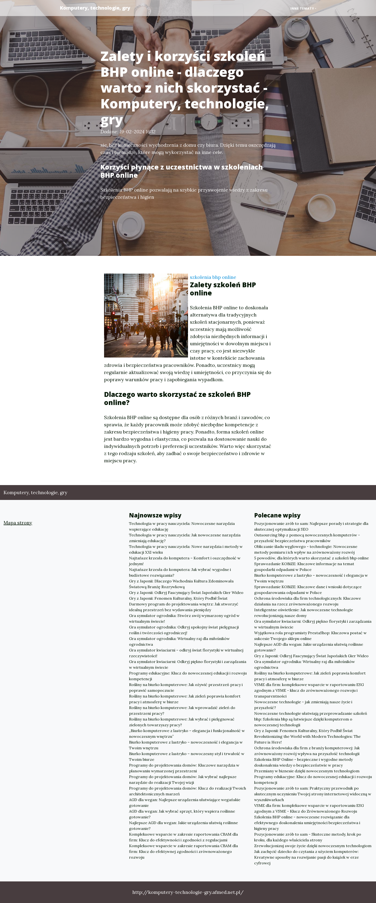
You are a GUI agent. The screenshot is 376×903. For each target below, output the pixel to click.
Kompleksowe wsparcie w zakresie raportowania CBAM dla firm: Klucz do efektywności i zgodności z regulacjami (183, 837)
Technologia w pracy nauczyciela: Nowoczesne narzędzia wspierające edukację (182, 526)
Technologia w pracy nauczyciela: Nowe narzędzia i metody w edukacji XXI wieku (186, 549)
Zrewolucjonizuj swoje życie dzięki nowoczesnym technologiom (312, 845)
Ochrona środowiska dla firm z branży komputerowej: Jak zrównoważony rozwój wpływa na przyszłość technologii (307, 750)
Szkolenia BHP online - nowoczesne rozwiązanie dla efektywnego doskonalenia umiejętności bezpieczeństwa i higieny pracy (307, 823)
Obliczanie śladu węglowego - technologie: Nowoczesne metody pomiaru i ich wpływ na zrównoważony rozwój (305, 549)
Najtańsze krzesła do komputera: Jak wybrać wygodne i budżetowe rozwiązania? (180, 572)
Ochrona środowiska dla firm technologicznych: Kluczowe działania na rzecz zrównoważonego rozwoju (307, 601)
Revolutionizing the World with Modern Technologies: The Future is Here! (307, 739)
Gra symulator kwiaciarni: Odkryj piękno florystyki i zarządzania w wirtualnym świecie (187, 664)
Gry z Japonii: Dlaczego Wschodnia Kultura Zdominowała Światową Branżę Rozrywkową (181, 584)
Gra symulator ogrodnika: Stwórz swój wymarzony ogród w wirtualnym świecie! (184, 618)
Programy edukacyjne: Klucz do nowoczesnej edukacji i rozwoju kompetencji (188, 676)
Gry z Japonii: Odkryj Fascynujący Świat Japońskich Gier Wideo (186, 592)
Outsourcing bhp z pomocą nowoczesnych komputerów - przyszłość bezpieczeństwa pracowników (307, 538)
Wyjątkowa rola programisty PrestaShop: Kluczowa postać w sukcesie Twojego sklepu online (310, 635)
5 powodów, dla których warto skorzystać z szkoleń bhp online (311, 558)
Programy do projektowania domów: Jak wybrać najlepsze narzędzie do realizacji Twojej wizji (182, 779)
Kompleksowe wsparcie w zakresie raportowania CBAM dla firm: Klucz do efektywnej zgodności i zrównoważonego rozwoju (183, 851)
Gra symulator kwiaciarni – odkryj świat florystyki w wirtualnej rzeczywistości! (186, 653)
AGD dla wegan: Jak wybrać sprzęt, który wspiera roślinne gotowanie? (182, 814)
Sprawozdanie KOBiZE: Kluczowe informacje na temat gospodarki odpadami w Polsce (304, 566)
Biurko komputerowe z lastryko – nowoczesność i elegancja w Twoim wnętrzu (186, 745)
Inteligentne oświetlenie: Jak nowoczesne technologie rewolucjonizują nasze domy (303, 612)
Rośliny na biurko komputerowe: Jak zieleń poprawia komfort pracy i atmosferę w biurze (185, 699)
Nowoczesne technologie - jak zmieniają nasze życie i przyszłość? (303, 704)
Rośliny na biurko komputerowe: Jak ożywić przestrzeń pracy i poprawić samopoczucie (186, 687)
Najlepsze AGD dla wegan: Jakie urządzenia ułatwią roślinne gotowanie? (183, 825)
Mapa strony (18, 523)
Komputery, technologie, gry (95, 8)
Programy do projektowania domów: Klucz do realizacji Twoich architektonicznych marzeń (187, 791)
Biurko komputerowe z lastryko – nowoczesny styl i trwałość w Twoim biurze (186, 756)
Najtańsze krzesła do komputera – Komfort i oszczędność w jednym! (185, 561)
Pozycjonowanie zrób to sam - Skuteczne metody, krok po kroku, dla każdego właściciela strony (307, 837)
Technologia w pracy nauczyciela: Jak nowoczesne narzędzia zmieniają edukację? (185, 538)
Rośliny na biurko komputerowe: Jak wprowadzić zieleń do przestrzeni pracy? (182, 710)
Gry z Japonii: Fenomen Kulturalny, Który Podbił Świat (178, 598)
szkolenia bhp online (213, 277)
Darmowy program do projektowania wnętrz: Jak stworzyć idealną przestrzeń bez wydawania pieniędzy (183, 607)
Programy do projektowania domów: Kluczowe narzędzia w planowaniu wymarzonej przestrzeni (184, 768)
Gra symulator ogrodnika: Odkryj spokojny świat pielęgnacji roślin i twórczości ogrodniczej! (184, 630)
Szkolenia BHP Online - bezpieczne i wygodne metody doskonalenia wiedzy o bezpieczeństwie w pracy (303, 762)
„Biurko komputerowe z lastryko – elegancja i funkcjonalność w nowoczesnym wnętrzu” (187, 733)
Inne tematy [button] (302, 8)
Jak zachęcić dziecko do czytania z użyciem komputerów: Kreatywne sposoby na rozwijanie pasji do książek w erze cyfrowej (306, 857)
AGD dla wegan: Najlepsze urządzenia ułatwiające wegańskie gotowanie (184, 802)
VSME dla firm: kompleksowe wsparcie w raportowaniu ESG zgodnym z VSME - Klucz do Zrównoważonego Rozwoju (309, 808)
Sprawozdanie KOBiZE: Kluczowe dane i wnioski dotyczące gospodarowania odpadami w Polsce (308, 589)
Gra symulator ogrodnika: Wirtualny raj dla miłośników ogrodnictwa (179, 641)
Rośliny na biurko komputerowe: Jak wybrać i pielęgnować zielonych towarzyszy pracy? (182, 722)
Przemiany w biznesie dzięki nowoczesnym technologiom (306, 770)
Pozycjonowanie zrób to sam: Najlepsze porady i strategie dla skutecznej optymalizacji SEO (311, 526)
